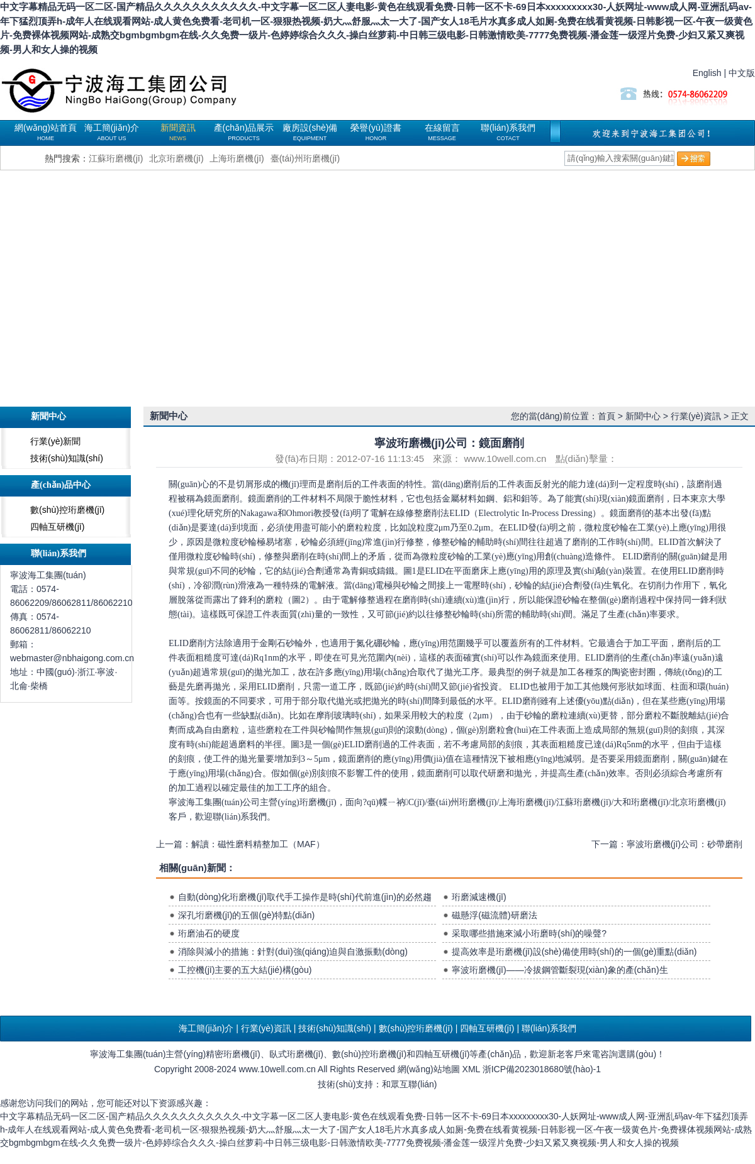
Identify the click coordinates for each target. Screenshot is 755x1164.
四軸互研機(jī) (57, 527)
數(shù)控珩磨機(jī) (67, 510)
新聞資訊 (178, 132)
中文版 (742, 73)
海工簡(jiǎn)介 (111, 132)
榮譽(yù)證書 (375, 132)
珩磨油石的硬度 (209, 933)
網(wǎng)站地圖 (429, 1069)
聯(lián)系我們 (508, 132)
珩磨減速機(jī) (479, 897)
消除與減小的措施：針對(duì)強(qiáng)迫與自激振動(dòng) (293, 952)
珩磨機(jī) (160, 88)
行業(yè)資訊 (696, 416)
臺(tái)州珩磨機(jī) (305, 158)
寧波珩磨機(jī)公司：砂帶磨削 (684, 844)
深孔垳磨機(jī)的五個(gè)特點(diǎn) (246, 915)
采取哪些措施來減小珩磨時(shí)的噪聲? (529, 933)
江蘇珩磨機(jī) (116, 158)
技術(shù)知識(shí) (66, 458)
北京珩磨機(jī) (176, 158)
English (707, 73)
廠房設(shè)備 (310, 132)
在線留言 (442, 132)
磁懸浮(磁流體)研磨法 (494, 915)
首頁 (606, 416)
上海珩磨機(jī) (237, 158)
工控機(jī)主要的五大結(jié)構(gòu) (244, 970)
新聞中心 (643, 416)
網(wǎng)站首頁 (45, 132)
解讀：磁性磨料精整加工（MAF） (258, 844)
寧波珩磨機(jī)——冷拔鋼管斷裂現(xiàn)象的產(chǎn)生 (560, 970)
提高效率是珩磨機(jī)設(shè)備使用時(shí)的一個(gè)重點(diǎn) (574, 952)
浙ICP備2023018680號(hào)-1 (542, 1069)
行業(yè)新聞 (55, 441)
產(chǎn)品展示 (244, 132)
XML (471, 1069)
